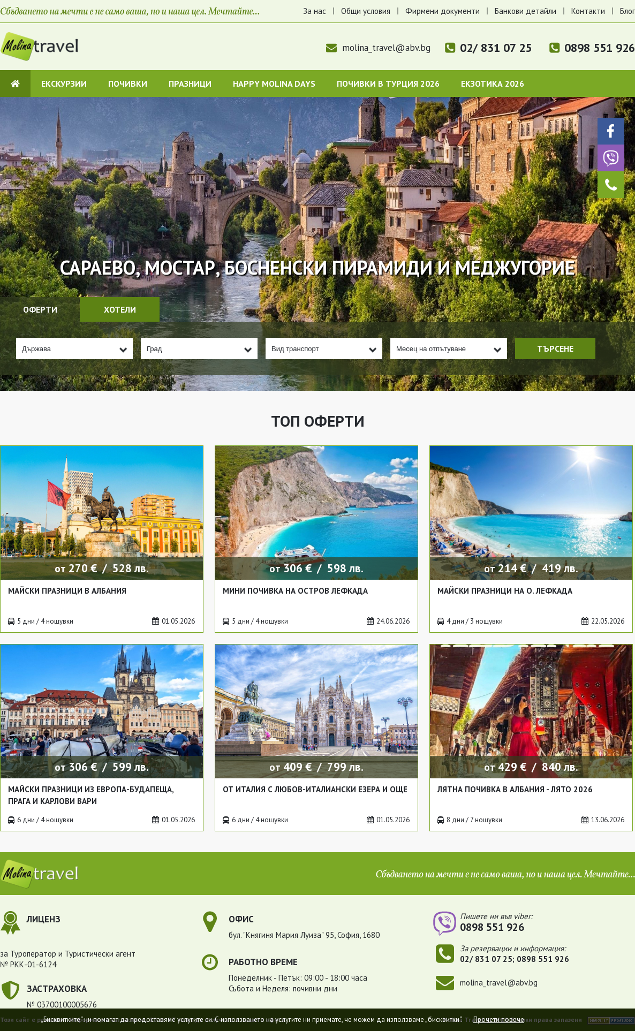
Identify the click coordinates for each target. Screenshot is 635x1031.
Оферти (40, 309)
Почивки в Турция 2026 (388, 83)
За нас (314, 11)
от (102, 568)
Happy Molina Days (274, 83)
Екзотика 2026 (492, 83)
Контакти (588, 11)
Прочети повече (498, 1019)
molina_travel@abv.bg (378, 48)
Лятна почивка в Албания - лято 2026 (515, 789)
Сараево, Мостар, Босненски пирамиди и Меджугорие (317, 267)
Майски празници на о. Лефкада (504, 591)
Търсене (555, 348)
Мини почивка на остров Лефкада (295, 591)
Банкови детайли (525, 11)
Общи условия (365, 11)
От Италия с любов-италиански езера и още (315, 789)
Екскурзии (64, 83)
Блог (627, 11)
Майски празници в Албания (67, 591)
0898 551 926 (599, 47)
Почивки (127, 83)
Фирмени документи (442, 11)
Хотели (120, 309)
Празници (190, 83)
